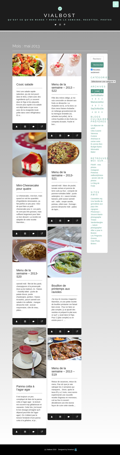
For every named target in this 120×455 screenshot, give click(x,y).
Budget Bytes (96, 147)
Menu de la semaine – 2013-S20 (27, 273)
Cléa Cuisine (96, 131)
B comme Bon (96, 144)
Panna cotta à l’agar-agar (25, 388)
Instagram (95, 170)
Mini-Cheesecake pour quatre (27, 187)
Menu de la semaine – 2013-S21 (62, 175)
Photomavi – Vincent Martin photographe (97, 214)
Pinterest (94, 173)
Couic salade (24, 84)
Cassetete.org (96, 199)
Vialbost (60, 15)
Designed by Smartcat (67, 449)
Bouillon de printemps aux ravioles (61, 289)
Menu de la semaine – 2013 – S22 (63, 87)
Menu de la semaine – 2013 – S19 (63, 371)
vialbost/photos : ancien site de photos (97, 178)
